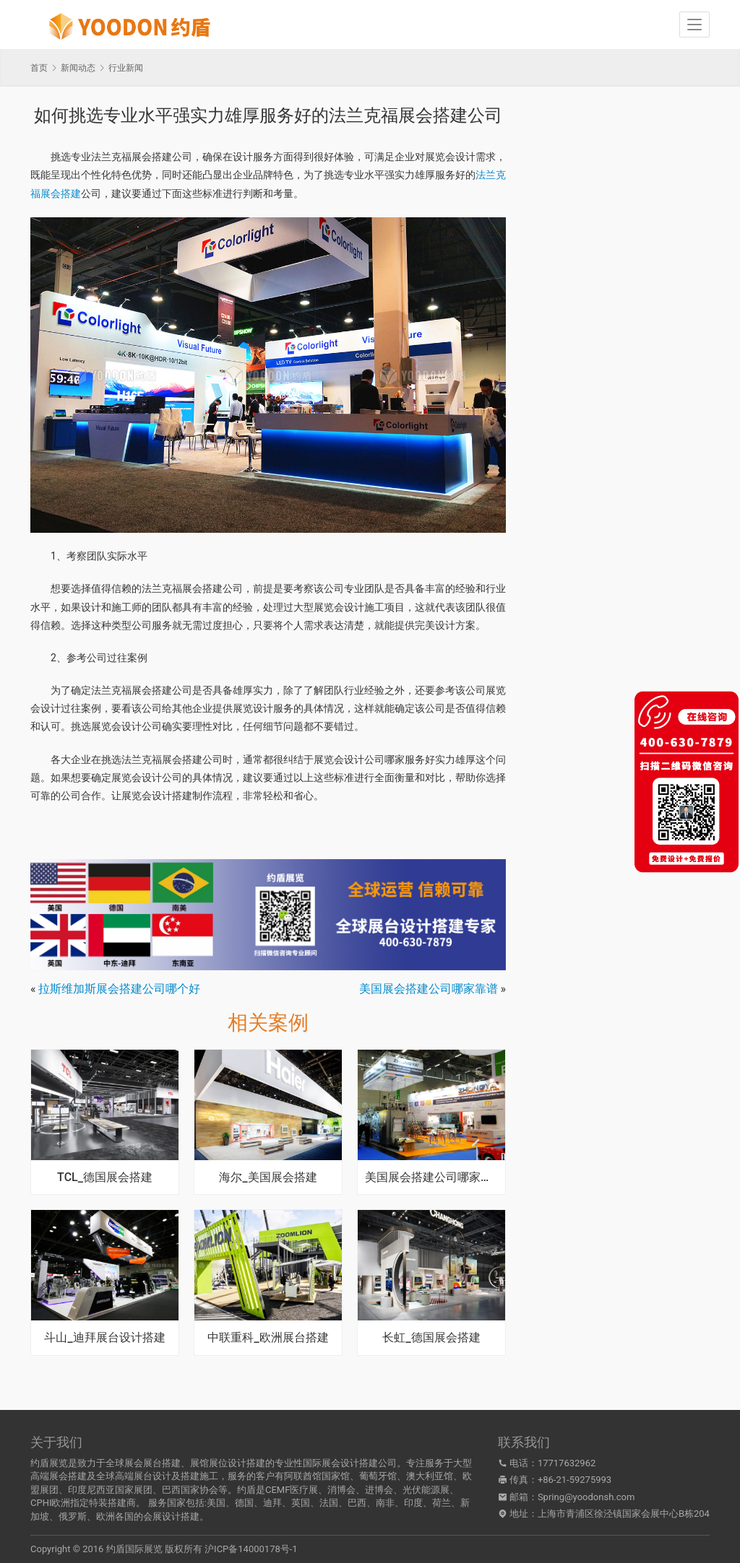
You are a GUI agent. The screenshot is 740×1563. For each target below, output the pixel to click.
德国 (244, 1502)
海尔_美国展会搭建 (268, 1177)
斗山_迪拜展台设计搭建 (104, 1337)
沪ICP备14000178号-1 (251, 1549)
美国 (216, 1502)
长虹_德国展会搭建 (431, 1337)
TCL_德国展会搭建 (104, 1177)
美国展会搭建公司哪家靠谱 (428, 989)
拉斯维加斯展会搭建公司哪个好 (119, 989)
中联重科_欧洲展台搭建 (267, 1337)
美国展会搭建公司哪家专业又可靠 (431, 1177)
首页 (39, 68)
